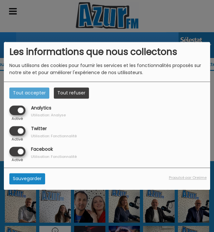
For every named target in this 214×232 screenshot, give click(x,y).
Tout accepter (29, 93)
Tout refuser (71, 93)
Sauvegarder (27, 179)
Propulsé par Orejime (188, 177)
